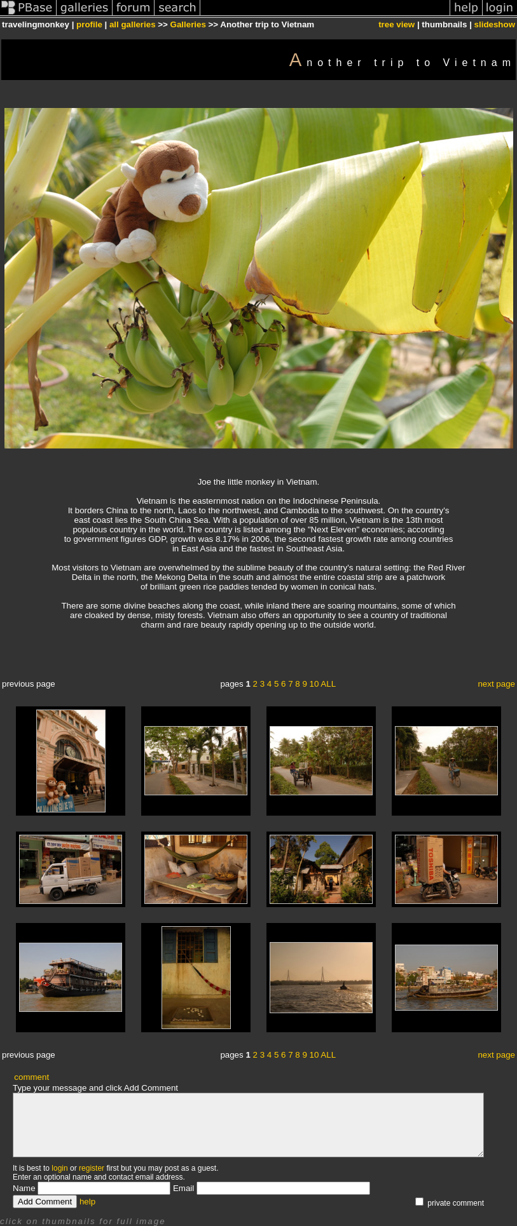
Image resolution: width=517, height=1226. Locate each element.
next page (496, 684)
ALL (328, 684)
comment (31, 1077)
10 (314, 684)
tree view (396, 24)
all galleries (132, 24)
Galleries (188, 24)
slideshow (494, 24)
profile (89, 24)
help (87, 1201)
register (91, 1168)
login (59, 1168)
